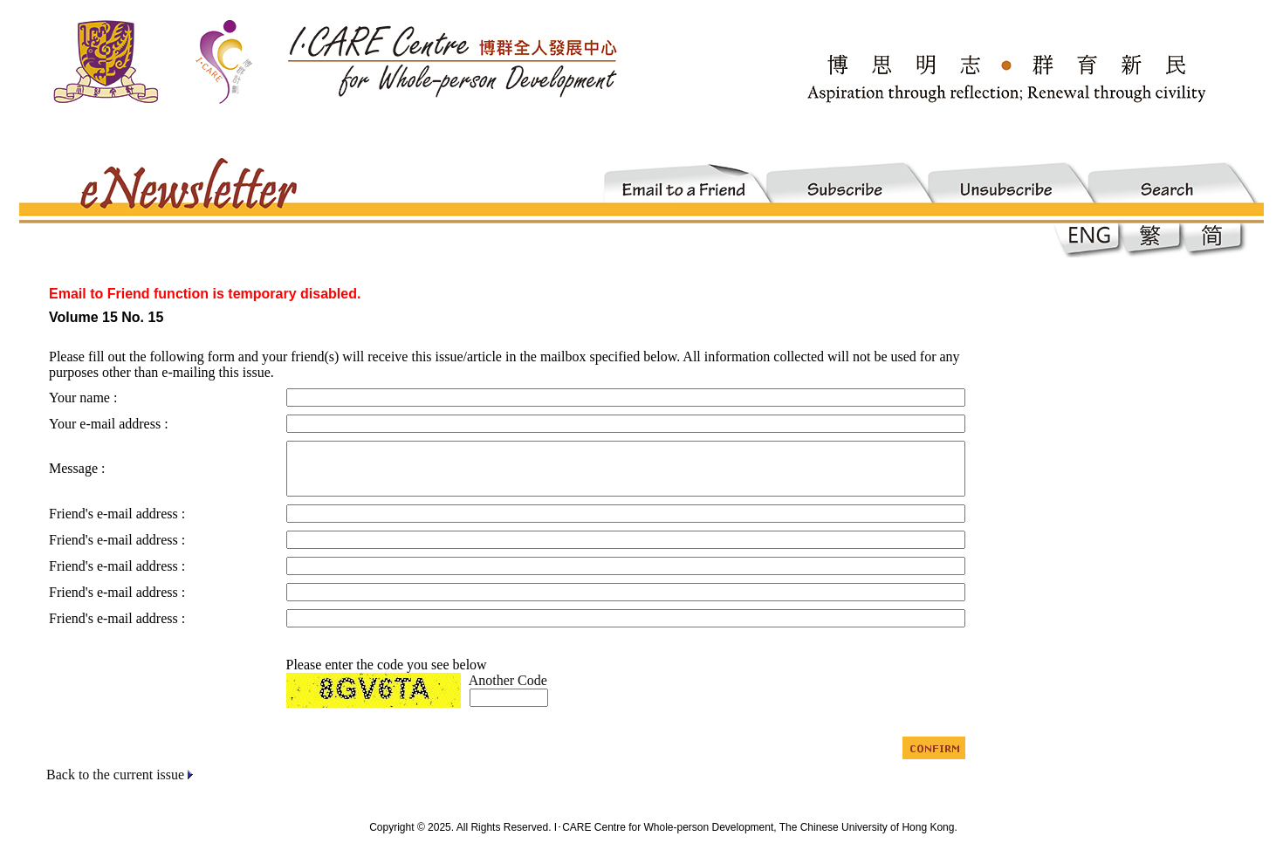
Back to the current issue (115, 774)
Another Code (508, 680)
